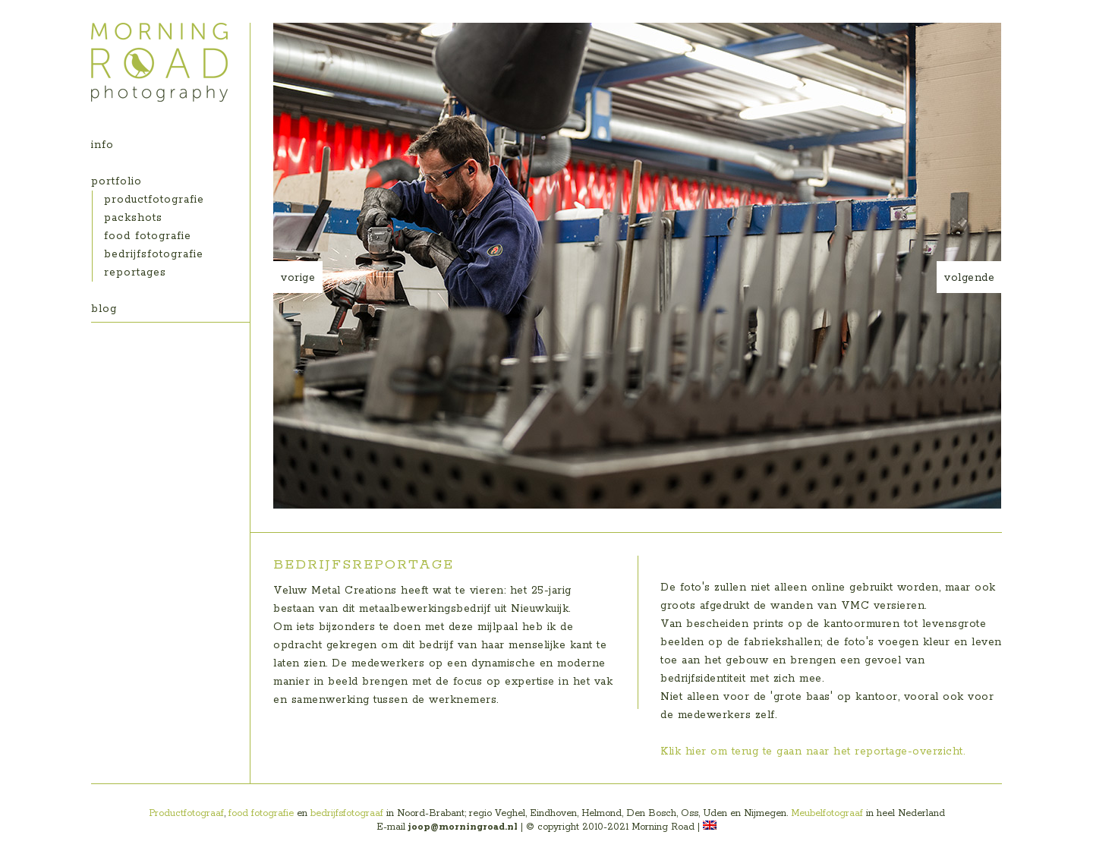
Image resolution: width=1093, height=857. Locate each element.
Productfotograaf (186, 813)
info (102, 145)
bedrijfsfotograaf (346, 813)
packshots (133, 218)
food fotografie (147, 236)
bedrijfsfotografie (153, 254)
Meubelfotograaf (827, 813)
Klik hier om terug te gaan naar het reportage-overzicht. (812, 751)
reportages (135, 272)
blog (104, 309)
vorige (298, 278)
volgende (969, 278)
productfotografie (154, 199)
